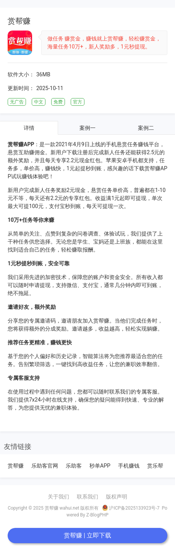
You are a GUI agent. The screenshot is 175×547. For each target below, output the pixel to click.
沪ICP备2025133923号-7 (130, 508)
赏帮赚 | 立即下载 (87, 535)
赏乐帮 (155, 466)
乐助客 (74, 466)
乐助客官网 (44, 466)
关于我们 (58, 497)
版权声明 (116, 497)
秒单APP (99, 466)
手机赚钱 (128, 466)
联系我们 (87, 497)
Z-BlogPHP (97, 515)
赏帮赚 (16, 466)
